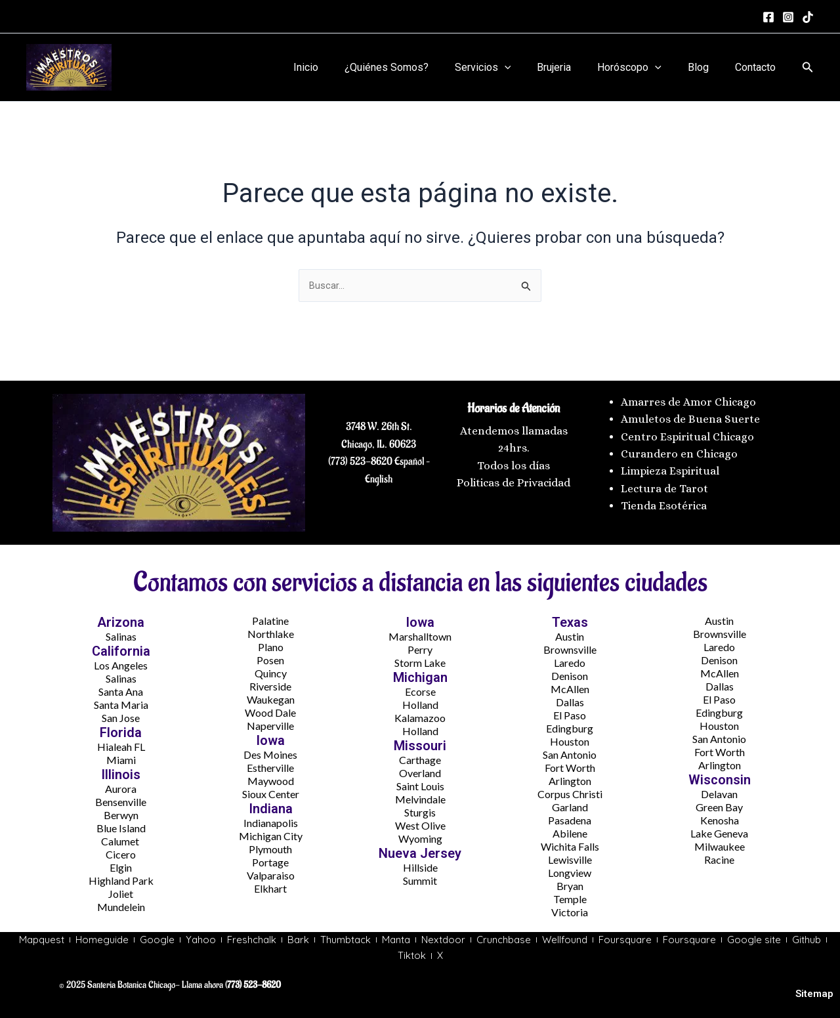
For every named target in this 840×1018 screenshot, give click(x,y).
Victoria (569, 909)
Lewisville (570, 857)
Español (408, 458)
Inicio (339, 67)
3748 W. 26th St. (379, 424)
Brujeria (572, 67)
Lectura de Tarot (664, 485)
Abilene (570, 830)
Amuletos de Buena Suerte (690, 416)
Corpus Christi (569, 791)
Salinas (121, 633)
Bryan (569, 883)
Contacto (758, 67)
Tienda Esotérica (665, 503)
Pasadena (569, 817)
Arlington (570, 778)
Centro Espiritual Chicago (687, 433)
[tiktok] (808, 17)
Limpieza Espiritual (670, 468)
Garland (570, 804)
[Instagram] (788, 17)
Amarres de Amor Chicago (688, 398)
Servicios (506, 67)
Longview (569, 870)
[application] (528, 67)
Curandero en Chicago (679, 450)
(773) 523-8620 (360, 458)
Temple (570, 896)
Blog (706, 67)
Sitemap (814, 994)
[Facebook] (768, 17)
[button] (808, 67)
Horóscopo (642, 67)
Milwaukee (719, 844)
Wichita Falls (570, 844)
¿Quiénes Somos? (415, 67)
